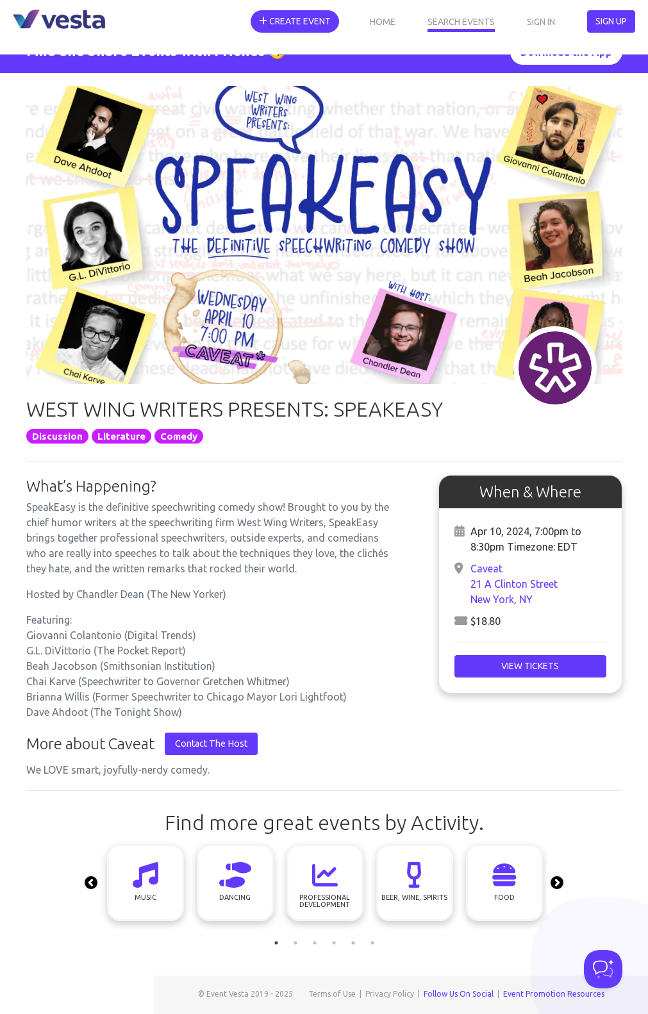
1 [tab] (276, 942)
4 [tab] (334, 942)
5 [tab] (353, 942)
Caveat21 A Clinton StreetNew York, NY (514, 584)
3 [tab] (314, 942)
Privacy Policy (389, 994)
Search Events (461, 22)
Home (382, 22)
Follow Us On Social (459, 994)
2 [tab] (295, 942)
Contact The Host (211, 743)
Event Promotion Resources (553, 994)
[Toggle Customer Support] (603, 969)
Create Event (295, 21)
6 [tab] (372, 942)
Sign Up (611, 21)
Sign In (541, 22)
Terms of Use (332, 994)
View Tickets (530, 666)
